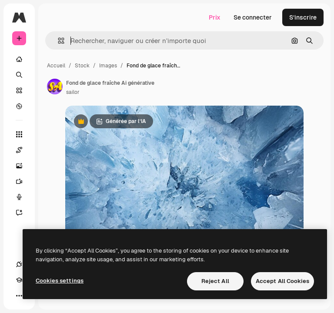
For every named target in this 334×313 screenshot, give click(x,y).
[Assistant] (23, 213)
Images (108, 65)
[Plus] (19, 296)
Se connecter (253, 17)
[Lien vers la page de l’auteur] (55, 86)
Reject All (215, 281)
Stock (82, 65)
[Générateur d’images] (23, 166)
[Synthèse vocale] (23, 197)
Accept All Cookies (282, 281)
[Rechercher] (19, 75)
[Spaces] (23, 150)
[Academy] (19, 280)
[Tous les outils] (19, 134)
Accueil (56, 65)
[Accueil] (19, 59)
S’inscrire (303, 17)
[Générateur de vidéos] (23, 181)
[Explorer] (19, 106)
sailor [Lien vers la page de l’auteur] (73, 92)
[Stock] (19, 90)
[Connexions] (19, 264)
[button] (58, 40)
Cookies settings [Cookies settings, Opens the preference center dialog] (60, 280)
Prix (214, 17)
